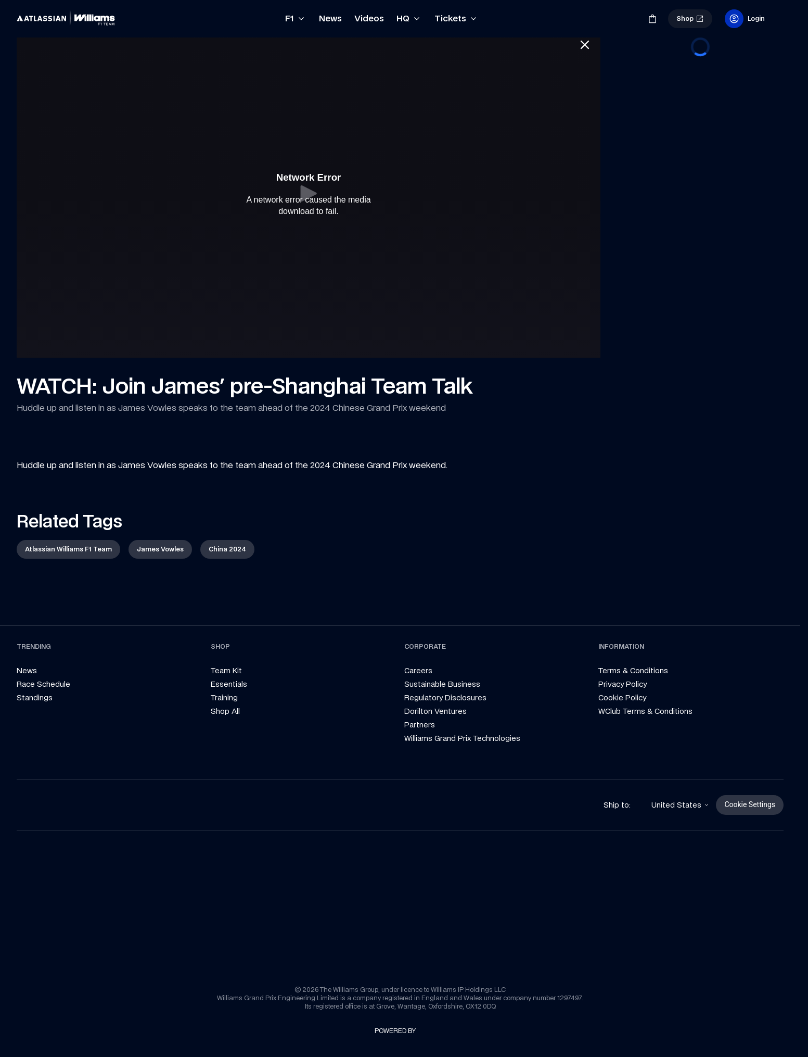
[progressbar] (700, 46)
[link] (34, 14)
